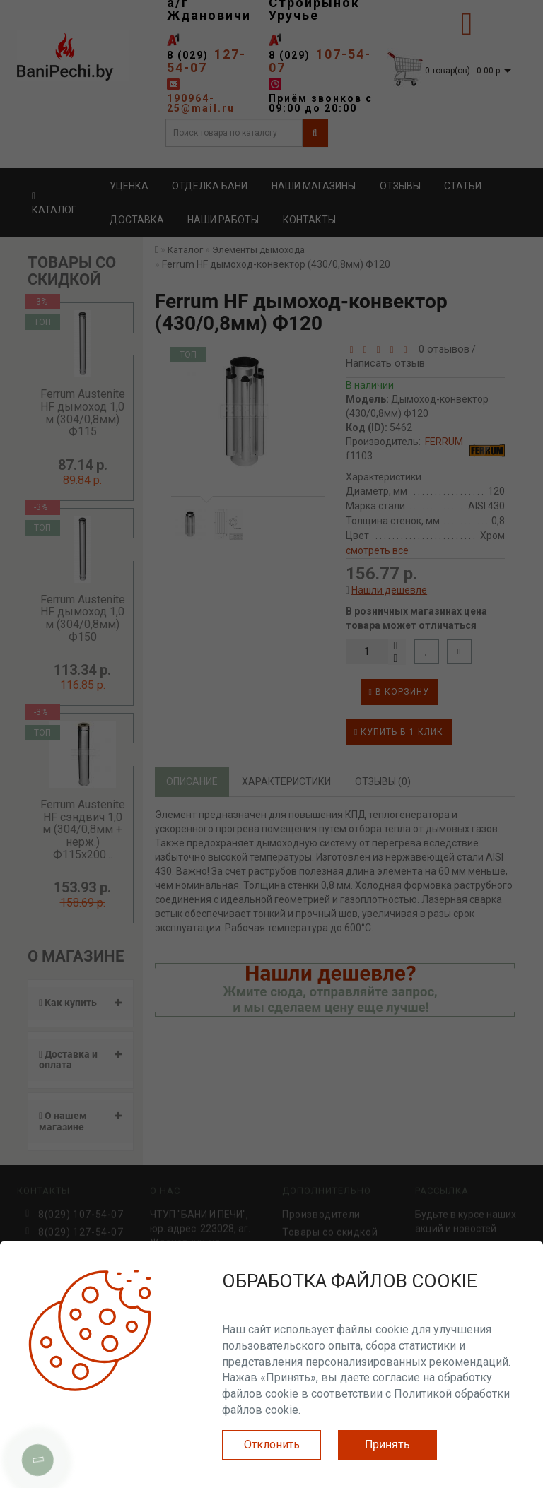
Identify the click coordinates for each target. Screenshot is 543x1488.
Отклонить (272, 1444)
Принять (387, 1444)
